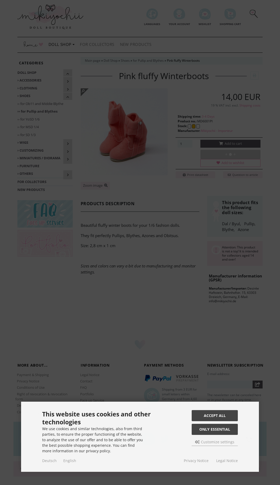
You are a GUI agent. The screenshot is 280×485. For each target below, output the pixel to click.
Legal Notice (227, 460)
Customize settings (214, 441)
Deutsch (49, 460)
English (69, 460)
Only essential (214, 429)
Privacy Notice (196, 460)
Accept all (215, 415)
